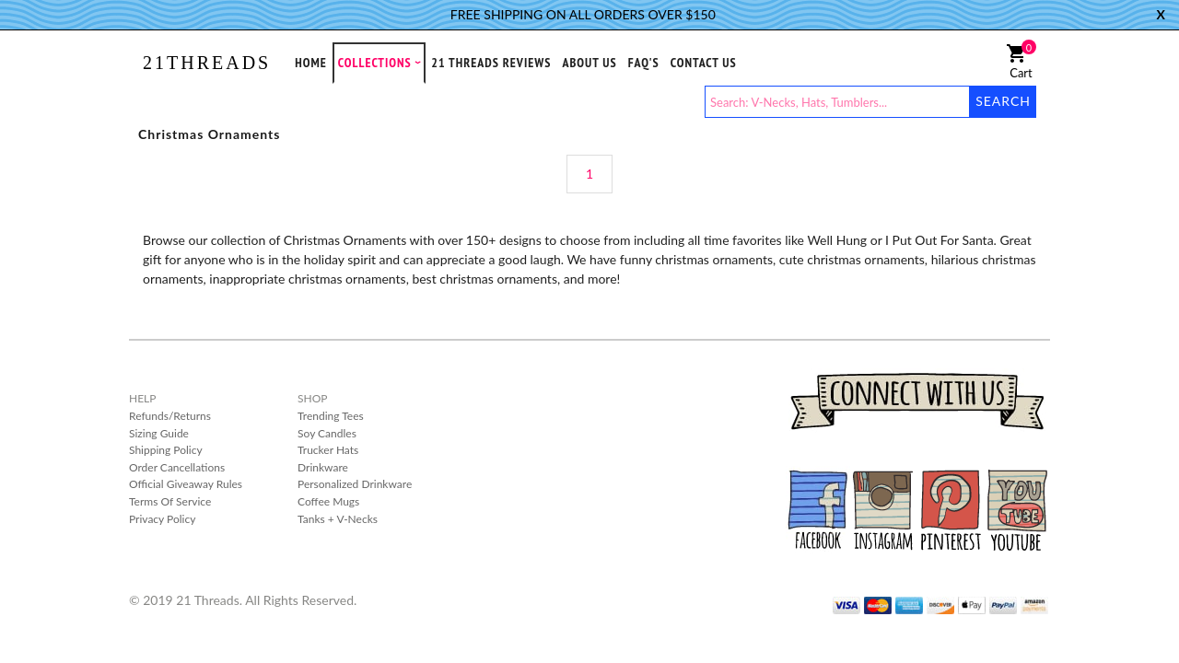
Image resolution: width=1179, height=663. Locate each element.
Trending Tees (331, 416)
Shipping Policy (166, 450)
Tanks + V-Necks (338, 519)
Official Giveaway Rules (185, 484)
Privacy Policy (162, 519)
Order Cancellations (177, 467)
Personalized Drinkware (355, 484)
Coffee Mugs (328, 501)
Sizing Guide (159, 433)
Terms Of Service (170, 501)
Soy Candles (327, 433)
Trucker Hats (328, 450)
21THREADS (207, 62)
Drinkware (323, 467)
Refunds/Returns (170, 416)
